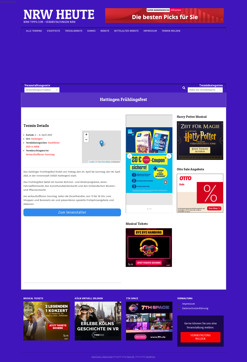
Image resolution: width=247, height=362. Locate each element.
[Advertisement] (123, 59)
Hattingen (37, 138)
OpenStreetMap (104, 162)
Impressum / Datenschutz (102, 356)
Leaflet (91, 162)
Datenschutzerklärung (195, 308)
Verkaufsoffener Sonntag (40, 154)
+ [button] (86, 134)
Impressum (188, 303)
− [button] (86, 140)
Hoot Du (130, 356)
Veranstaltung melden (201, 337)
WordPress (150, 356)
